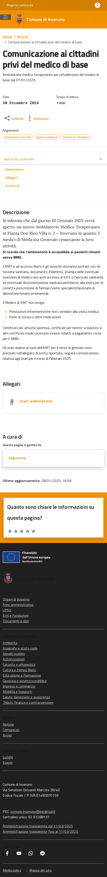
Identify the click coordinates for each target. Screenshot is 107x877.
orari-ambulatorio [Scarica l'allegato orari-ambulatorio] (36, 401)
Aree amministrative (18, 604)
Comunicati (11, 729)
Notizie (8, 724)
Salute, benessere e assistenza (26, 697)
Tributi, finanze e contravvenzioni (28, 702)
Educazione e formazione (22, 675)
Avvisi (7, 735)
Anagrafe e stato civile (20, 648)
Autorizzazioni (14, 659)
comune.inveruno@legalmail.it (33, 811)
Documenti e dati (16, 621)
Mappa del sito (40, 870)
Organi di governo (16, 599)
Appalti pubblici (14, 653)
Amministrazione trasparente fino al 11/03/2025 (40, 831)
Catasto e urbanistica (19, 664)
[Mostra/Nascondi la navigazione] (5, 17)
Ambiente (10, 642)
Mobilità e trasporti (17, 691)
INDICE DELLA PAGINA (53, 159)
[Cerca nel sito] (94, 19)
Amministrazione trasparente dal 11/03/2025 (38, 826)
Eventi (7, 762)
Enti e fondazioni (15, 615)
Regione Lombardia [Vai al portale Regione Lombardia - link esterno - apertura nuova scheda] (20, 5)
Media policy (12, 870)
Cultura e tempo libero (19, 670)
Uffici (7, 610)
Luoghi (8, 757)
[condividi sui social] (13, 118)
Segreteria (17, 458)
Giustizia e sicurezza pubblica (25, 680)
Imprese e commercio (19, 686)
